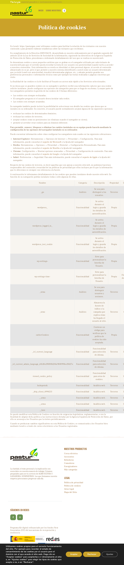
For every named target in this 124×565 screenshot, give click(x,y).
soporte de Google (51, 154)
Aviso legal (69, 489)
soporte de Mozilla (51, 148)
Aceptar (74, 554)
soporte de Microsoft (52, 142)
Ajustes (109, 554)
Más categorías (70, 470)
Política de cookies (72, 486)
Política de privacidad (73, 482)
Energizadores (70, 466)
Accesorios (69, 457)
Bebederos (69, 460)
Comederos (69, 463)
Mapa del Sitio (70, 492)
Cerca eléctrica (71, 453)
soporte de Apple (90, 157)
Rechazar (91, 554)
